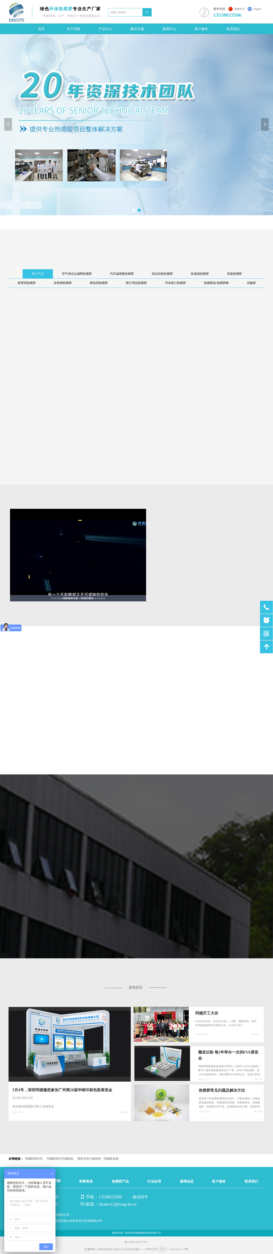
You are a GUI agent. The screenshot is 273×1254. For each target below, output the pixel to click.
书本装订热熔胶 (175, 283)
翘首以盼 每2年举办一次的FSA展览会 (228, 1055)
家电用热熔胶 (99, 283)
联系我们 (233, 29)
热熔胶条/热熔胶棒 (216, 283)
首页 (41, 29)
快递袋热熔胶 (200, 273)
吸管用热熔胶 (27, 283)
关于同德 (73, 29)
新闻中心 (169, 29)
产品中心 (105, 29)
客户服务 (201, 29)
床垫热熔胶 (234, 273)
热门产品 (38, 273)
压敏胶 (251, 283)
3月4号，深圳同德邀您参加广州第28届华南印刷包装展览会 (62, 1090)
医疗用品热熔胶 (136, 283)
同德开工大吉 (206, 1013)
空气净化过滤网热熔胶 (77, 273)
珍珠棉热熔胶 (63, 283)
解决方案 (137, 29)
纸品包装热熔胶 (162, 273)
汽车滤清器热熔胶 (122, 273)
